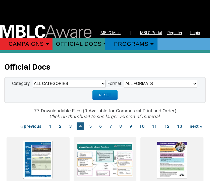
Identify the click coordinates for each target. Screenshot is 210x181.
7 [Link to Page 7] (110, 126)
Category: (21, 83)
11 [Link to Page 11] (154, 126)
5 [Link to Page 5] (90, 126)
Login (195, 32)
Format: (115, 83)
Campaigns (26, 44)
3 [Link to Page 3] (70, 126)
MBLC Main (110, 32)
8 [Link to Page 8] (120, 126)
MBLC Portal (151, 32)
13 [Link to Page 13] (179, 126)
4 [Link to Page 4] (80, 126)
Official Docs (78, 44)
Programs (131, 44)
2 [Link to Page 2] (60, 126)
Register (174, 32)
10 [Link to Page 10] (141, 126)
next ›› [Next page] (196, 126)
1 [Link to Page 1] (50, 126)
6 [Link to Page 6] (100, 126)
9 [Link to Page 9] (130, 126)
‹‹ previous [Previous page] (30, 126)
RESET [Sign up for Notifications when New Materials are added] (105, 95)
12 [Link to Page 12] (167, 126)
